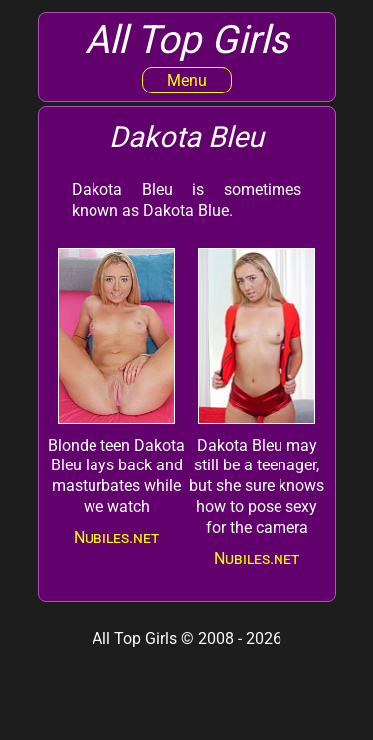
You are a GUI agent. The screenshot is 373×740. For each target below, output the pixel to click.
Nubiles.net (116, 537)
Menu (187, 80)
